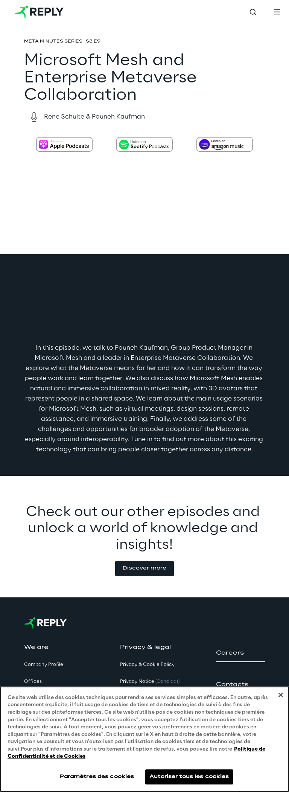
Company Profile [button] (43, 664)
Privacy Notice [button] (149, 681)
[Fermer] (280, 695)
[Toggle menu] (277, 12)
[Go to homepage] (39, 12)
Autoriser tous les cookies (189, 776)
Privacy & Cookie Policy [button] (147, 664)
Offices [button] (33, 681)
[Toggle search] (253, 12)
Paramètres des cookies (97, 776)
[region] (144, 739)
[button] (144, 568)
